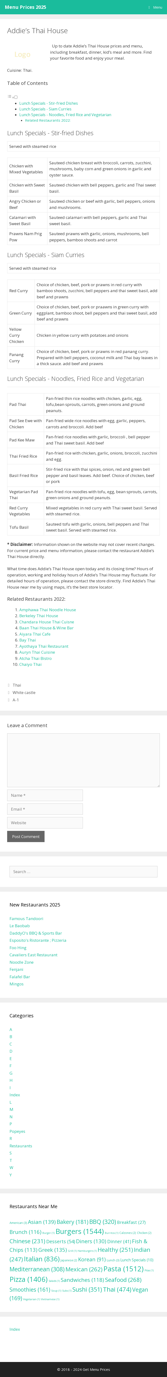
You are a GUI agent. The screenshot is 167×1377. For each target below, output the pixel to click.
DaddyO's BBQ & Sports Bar (36, 933)
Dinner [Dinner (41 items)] (119, 1241)
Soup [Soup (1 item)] (56, 1290)
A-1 (16, 700)
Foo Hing (18, 947)
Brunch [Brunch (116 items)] (25, 1231)
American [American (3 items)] (18, 1223)
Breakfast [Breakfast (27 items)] (131, 1222)
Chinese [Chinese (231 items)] (27, 1241)
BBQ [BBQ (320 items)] (102, 1221)
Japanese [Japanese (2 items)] (69, 1260)
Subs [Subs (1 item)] (66, 1290)
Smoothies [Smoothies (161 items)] (30, 1289)
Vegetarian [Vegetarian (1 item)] (31, 1299)
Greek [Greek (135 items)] (52, 1249)
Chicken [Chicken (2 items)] (144, 1233)
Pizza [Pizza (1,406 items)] (29, 1279)
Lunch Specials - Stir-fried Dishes (48, 103)
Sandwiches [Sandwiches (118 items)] (82, 1279)
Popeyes (17, 1131)
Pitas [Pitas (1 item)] (149, 1270)
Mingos (17, 984)
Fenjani (16, 969)
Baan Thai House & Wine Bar (46, 628)
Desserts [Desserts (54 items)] (60, 1241)
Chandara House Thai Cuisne (46, 622)
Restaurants (21, 1146)
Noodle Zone (22, 962)
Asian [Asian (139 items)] (42, 1222)
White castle (24, 692)
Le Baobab (20, 925)
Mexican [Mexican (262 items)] (84, 1269)
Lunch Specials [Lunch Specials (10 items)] (136, 1260)
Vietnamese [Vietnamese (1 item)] (50, 1299)
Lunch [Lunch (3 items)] (113, 1260)
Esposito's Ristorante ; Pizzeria (38, 940)
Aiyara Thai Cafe (35, 634)
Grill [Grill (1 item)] (72, 1251)
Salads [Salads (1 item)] (54, 1281)
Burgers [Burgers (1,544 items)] (80, 1231)
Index (15, 1094)
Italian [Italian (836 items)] (42, 1258)
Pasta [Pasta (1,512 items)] (123, 1268)
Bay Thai (27, 640)
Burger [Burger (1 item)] (48, 1233)
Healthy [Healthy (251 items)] (115, 1249)
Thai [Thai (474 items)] (117, 1289)
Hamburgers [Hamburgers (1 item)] (87, 1251)
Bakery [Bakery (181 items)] (72, 1222)
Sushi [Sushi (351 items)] (87, 1289)
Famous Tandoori (26, 918)
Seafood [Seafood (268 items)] (123, 1280)
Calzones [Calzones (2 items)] (127, 1233)
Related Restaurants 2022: (48, 120)
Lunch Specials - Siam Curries (45, 109)
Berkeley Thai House (38, 615)
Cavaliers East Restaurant (33, 955)
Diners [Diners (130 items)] (91, 1241)
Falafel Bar (20, 976)
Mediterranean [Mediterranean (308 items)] (37, 1269)
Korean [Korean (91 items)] (92, 1259)
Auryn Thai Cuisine (37, 652)
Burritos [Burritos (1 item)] (111, 1233)
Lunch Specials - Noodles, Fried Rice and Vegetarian (65, 114)
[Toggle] (15, 97)
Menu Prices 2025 (25, 7)
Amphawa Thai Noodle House (47, 609)
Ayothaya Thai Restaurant (43, 646)
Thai (17, 685)
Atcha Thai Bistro (35, 658)
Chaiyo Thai (30, 664)
